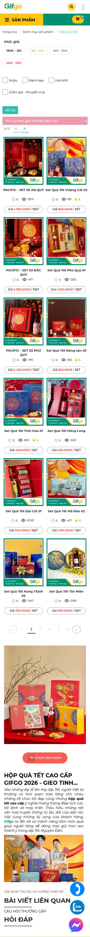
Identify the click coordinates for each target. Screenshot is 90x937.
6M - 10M (60, 50)
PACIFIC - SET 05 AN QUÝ (23, 190)
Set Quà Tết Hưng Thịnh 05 (23, 593)
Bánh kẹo (36, 80)
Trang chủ (9, 32)
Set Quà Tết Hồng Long (66, 431)
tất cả (10, 110)
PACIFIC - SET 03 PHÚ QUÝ (23, 353)
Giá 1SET (23, 209)
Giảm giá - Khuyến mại (27, 92)
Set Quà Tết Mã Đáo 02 (66, 511)
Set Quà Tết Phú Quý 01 (66, 270)
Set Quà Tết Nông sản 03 (66, 350)
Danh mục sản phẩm (38, 32)
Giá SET (66, 209)
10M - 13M (13, 63)
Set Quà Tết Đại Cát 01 (24, 511)
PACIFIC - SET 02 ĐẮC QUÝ (23, 272)
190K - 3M (14, 50)
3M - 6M (37, 50)
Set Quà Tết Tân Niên (66, 591)
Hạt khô (61, 80)
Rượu (13, 80)
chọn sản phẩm (45, 758)
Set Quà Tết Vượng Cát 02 (66, 190)
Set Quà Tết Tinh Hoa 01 (23, 431)
